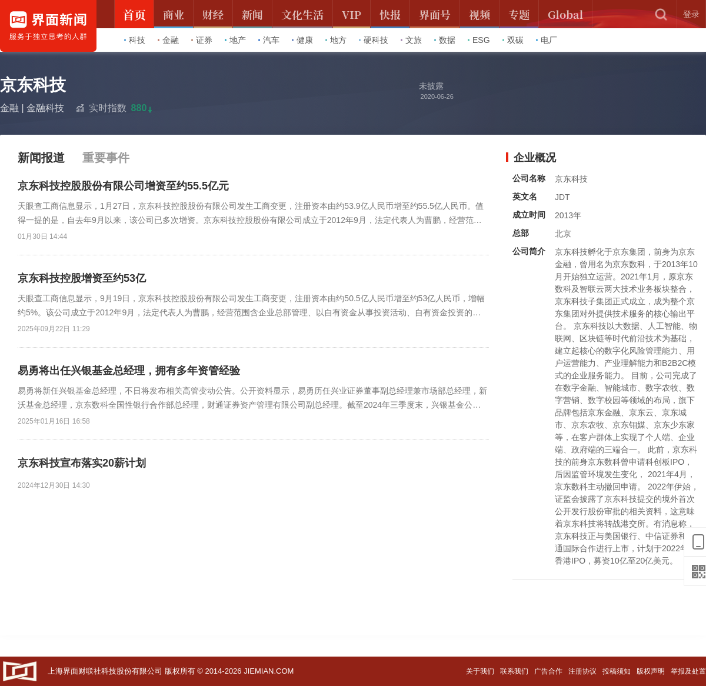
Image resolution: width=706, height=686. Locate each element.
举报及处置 (688, 671)
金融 (168, 40)
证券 (201, 40)
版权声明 (651, 671)
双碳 (513, 40)
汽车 (268, 40)
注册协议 (582, 671)
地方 (336, 40)
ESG (479, 40)
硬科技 (373, 40)
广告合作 (548, 671)
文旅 (411, 40)
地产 (235, 40)
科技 (134, 40)
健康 (302, 40)
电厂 (546, 40)
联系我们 (514, 671)
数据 (444, 40)
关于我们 (480, 671)
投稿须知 (616, 671)
